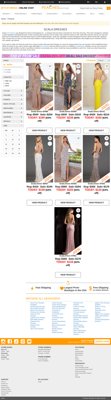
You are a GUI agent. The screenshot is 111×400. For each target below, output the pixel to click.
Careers (3, 395)
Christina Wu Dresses (37, 312)
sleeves (7, 117)
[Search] (109, 8)
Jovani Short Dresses (59, 305)
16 (13, 144)
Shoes (77, 359)
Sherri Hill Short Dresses (78, 333)
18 (19, 144)
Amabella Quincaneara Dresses (37, 305)
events (7, 99)
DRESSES (6, 14)
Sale (76, 357)
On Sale (8, 70)
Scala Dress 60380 (39, 111)
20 (6, 149)
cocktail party (80, 46)
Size (5, 125)
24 (19, 149)
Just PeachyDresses (59, 306)
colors (7, 95)
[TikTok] (16, 341)
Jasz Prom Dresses (36, 329)
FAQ (76, 375)
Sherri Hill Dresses (79, 330)
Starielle (97, 305)
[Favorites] (88, 2)
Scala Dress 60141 (96, 111)
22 (13, 149)
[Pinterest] (23, 341)
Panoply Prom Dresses (78, 304)
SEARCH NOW (102, 341)
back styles (9, 104)
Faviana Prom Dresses (35, 322)
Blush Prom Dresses (37, 310)
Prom (76, 349)
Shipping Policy (5, 389)
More (101, 14)
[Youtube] (29, 341)
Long (7, 83)
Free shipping (64, 2)
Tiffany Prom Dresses (102, 314)
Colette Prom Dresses (37, 318)
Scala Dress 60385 (67, 111)
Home (3, 19)
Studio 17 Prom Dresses (100, 307)
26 (6, 153)
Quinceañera (79, 353)
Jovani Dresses (57, 303)
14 (6, 144)
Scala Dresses (78, 325)
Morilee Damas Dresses (57, 329)
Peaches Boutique (89, 398)
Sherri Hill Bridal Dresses (78, 328)
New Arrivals (79, 355)
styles (7, 91)
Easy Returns (28, 2)
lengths (7, 77)
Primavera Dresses (79, 310)
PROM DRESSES (21, 14)
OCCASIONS (67, 14)
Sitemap (77, 377)
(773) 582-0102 (42, 359)
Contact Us (4, 383)
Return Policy (5, 387)
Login (39, 382)
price (6, 60)
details (7, 121)
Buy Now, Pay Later (46, 2)
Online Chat (26, 8)
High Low (8, 81)
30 (19, 153)
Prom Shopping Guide (82, 367)
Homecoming (79, 351)
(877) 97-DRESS (43, 361)
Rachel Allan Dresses (80, 316)
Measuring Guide (80, 371)
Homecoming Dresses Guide (84, 369)
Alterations (4, 385)
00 (13, 130)
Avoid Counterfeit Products (83, 373)
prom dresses (11, 33)
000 (6, 130)
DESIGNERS (81, 14)
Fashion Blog (79, 365)
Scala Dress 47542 (96, 184)
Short (7, 86)
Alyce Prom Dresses (37, 303)
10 (13, 140)
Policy (3, 398)
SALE (92, 14)
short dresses (44, 46)
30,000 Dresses (10, 2)
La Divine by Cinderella (56, 311)
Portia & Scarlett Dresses (78, 307)
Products (11, 19)
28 (13, 153)
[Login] (105, 2)
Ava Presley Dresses (37, 308)
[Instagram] (3, 341)
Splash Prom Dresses (102, 303)
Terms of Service (6, 391)
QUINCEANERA (52, 14)
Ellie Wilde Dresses (36, 319)
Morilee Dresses (57, 332)
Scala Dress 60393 (67, 184)
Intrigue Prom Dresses (34, 326)
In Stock (8, 72)
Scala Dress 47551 (67, 256)
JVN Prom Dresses (58, 308)
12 (19, 140)
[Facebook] (10, 341)
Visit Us (3, 382)
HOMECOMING (36, 14)
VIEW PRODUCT (39, 130)
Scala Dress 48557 (39, 184)
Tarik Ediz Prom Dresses (100, 311)
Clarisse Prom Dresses (35, 315)
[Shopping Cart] (97, 2)
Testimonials (5, 393)
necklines (8, 108)
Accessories (78, 361)
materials (8, 112)
